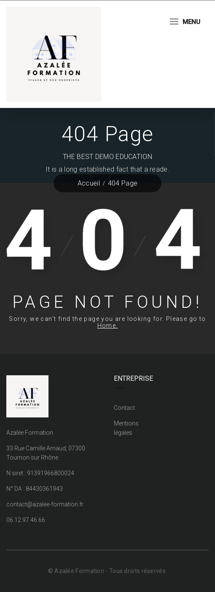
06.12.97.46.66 (25, 520)
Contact (124, 407)
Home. (107, 325)
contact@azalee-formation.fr (44, 504)
